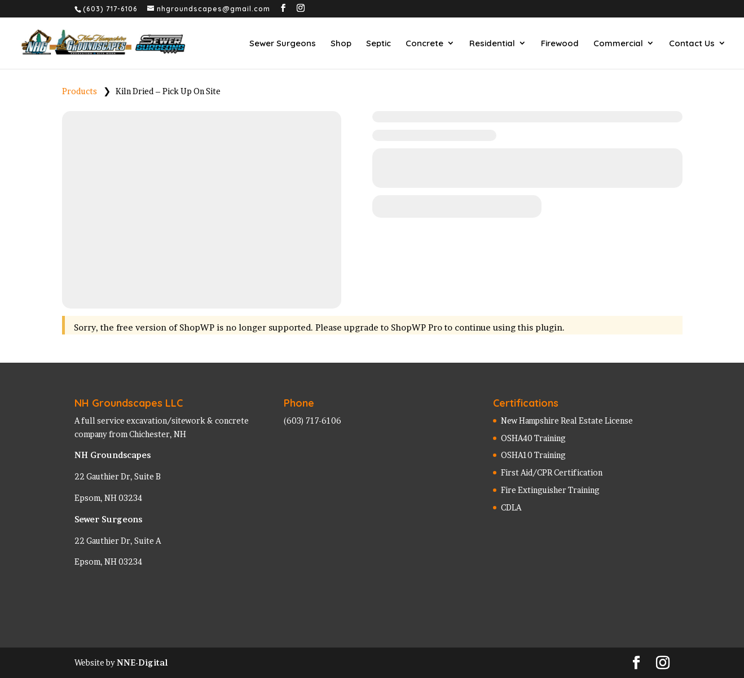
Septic (378, 43)
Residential (492, 43)
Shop (341, 43)
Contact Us (692, 43)
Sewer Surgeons (282, 43)
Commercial (618, 43)
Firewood (560, 43)
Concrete (424, 43)
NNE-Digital (142, 662)
